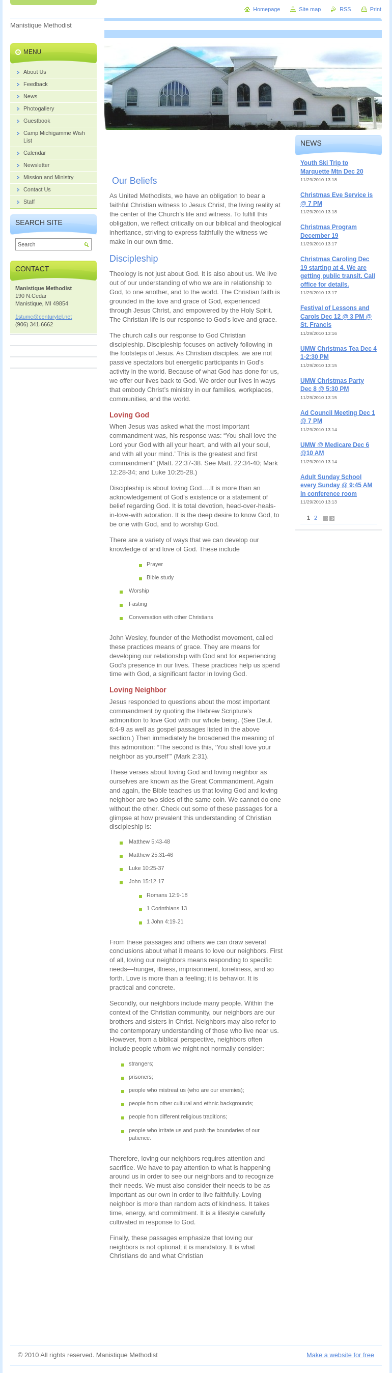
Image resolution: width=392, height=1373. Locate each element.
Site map (310, 9)
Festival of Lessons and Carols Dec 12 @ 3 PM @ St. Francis (336, 316)
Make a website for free (340, 1355)
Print (375, 9)
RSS (345, 9)
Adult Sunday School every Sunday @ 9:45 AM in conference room (336, 485)
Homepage (266, 9)
